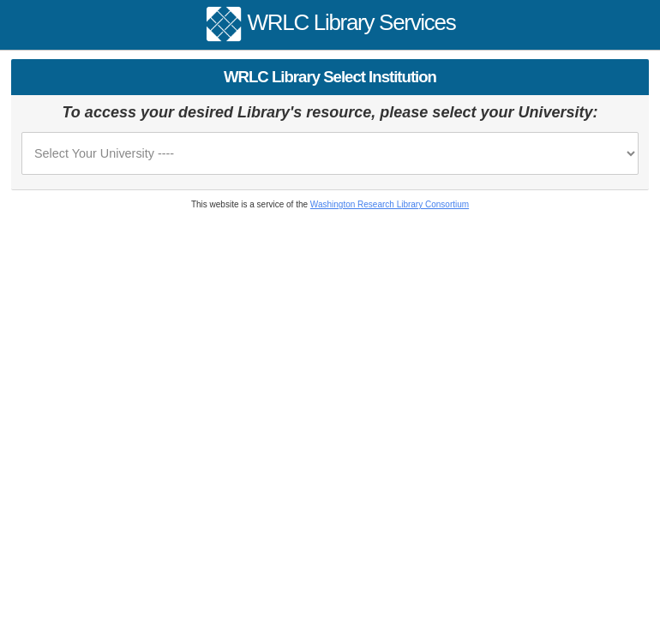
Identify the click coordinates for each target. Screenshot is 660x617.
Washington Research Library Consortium (389, 204)
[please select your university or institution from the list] (330, 153)
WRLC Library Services (352, 22)
